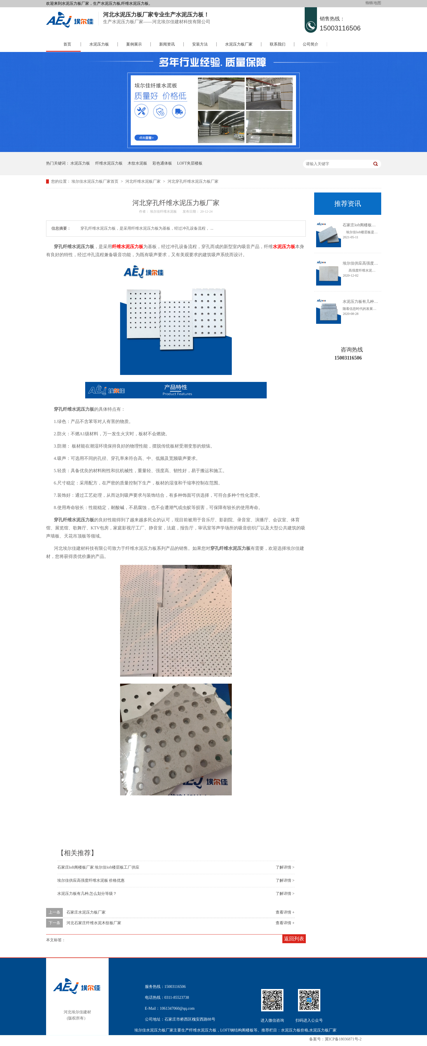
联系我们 (277, 44)
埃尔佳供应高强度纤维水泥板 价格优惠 (91, 880)
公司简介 (310, 44)
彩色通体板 (162, 163)
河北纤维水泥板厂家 (143, 181)
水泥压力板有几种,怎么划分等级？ (87, 894)
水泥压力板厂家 (238, 44)
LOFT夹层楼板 (189, 163)
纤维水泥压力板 (109, 163)
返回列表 (294, 939)
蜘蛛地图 (373, 3)
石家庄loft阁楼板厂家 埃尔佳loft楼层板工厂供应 (98, 867)
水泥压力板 (99, 44)
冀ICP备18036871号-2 (343, 1039)
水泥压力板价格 (294, 1030)
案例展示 (134, 44)
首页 (67, 44)
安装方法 (200, 44)
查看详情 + (285, 912)
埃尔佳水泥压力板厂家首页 (94, 181)
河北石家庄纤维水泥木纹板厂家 (93, 923)
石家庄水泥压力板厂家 (86, 912)
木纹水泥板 (137, 163)
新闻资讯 (167, 44)
